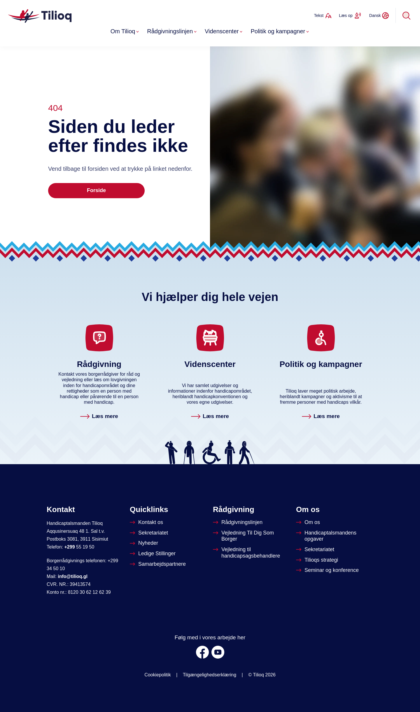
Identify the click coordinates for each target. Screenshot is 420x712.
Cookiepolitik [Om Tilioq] (157, 674)
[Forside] (40, 15)
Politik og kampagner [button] (280, 31)
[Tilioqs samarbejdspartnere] (158, 564)
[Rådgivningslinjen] (238, 522)
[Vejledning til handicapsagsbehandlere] (251, 552)
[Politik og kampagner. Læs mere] (321, 416)
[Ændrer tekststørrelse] (322, 15)
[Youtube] (217, 652)
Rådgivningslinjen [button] (172, 31)
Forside (96, 190)
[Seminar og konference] (328, 570)
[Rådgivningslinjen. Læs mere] (99, 416)
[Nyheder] (144, 543)
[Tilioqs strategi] (317, 560)
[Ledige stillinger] (153, 554)
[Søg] (406, 15)
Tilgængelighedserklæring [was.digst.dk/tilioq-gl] (210, 674)
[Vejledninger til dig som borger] (251, 536)
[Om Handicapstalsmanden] (334, 536)
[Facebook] (202, 652)
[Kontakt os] (147, 522)
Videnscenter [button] (224, 31)
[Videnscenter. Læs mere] (210, 416)
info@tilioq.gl (73, 576)
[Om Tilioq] (308, 522)
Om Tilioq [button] (125, 31)
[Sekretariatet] (149, 533)
